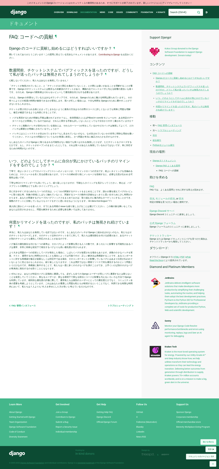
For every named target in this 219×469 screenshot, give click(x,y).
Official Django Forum (107, 422)
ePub (188, 257)
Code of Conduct (17, 432)
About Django (15, 412)
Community (132, 12)
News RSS (141, 437)
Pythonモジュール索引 (163, 145)
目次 (155, 135)
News (102, 12)
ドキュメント (23, 23)
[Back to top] (213, 464)
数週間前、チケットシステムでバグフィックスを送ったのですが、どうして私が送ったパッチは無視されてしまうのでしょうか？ (182, 89)
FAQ (152, 186)
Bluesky (140, 427)
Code (110, 12)
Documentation (88, 12)
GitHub (139, 412)
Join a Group (62, 412)
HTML (176, 257)
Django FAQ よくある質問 (168, 165)
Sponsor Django (183, 412)
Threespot (149, 454)
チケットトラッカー (161, 235)
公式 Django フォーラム (163, 223)
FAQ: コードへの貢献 (162, 73)
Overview (59, 12)
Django (18, 12)
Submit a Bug (62, 422)
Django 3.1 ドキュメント (164, 160)
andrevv (169, 454)
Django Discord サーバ (162, 210)
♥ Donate (160, 12)
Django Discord (104, 417)
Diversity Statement (18, 437)
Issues (119, 12)
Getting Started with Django (22, 417)
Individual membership (66, 432)
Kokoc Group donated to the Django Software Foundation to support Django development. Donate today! (183, 52)
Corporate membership (187, 417)
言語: (211, 449)
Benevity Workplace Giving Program (193, 427)
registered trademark (85, 463)
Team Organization (18, 422)
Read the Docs (156, 260)
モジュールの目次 (165, 198)
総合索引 (157, 140)
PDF (182, 257)
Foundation (147, 12)
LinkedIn (140, 432)
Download (72, 12)
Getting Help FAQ (105, 412)
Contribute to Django (65, 417)
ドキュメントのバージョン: (201, 456)
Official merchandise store (188, 422)
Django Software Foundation (22, 427)
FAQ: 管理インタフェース (22, 305)
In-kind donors (84, 453)
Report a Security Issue (66, 427)
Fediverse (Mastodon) (146, 422)
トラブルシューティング (121, 305)
